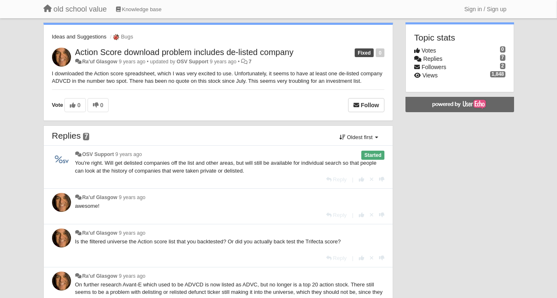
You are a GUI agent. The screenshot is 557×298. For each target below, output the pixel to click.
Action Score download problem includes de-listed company (184, 52)
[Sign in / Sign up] (485, 9)
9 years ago (128, 154)
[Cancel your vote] (372, 179)
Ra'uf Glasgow (99, 62)
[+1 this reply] (361, 179)
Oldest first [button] (358, 137)
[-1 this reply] (381, 179)
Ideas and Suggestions (79, 37)
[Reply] (336, 179)
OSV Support (193, 62)
